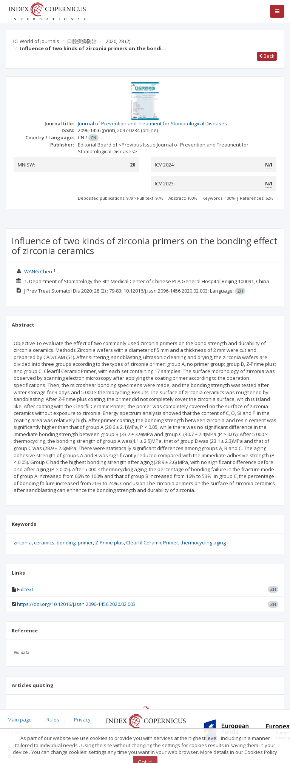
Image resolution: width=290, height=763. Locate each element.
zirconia (23, 542)
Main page (20, 719)
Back (267, 55)
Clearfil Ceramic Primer (152, 542)
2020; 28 (118, 41)
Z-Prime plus (109, 542)
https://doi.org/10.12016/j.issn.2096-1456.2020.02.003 (76, 604)
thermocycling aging (203, 542)
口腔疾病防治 (82, 41)
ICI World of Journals (36, 41)
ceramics (44, 542)
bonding (66, 542)
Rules (52, 719)
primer (85, 542)
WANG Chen (38, 271)
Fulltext (25, 589)
